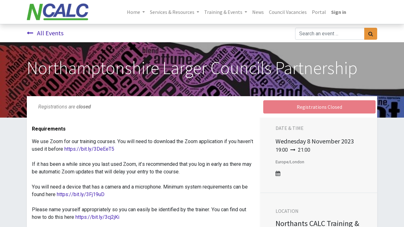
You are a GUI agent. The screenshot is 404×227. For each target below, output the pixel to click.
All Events (45, 33)
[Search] (370, 34)
